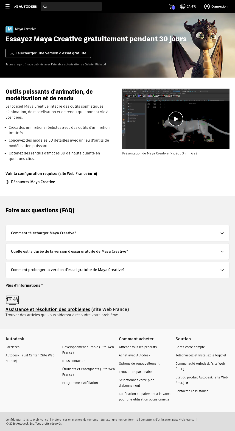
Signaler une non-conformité (119, 420)
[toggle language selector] (188, 6)
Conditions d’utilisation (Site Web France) (168, 420)
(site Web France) (51, 173)
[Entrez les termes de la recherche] (71, 6)
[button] (117, 233)
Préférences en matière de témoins (75, 420)
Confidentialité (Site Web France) (27, 420)
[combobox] (71, 6)
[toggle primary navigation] (10, 6)
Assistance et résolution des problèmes (48, 309)
